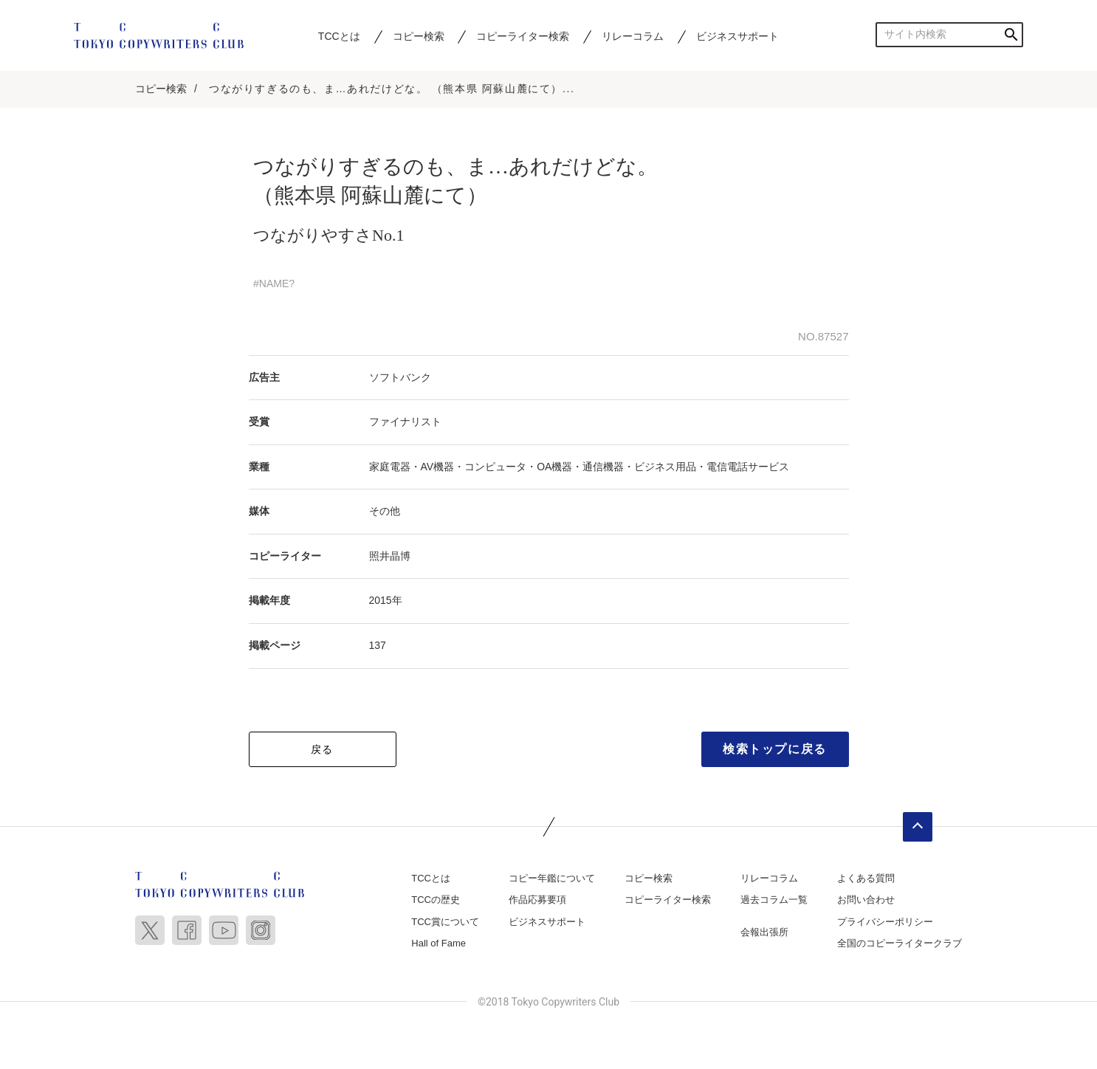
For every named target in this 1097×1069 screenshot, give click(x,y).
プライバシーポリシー (885, 921)
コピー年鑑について (552, 878)
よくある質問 (866, 878)
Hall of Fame (438, 943)
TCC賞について (445, 921)
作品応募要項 (537, 899)
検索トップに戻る (775, 749)
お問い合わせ (866, 899)
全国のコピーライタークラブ (899, 943)
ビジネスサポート (737, 36)
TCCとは (339, 36)
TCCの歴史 (435, 899)
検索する (1011, 34)
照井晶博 (389, 556)
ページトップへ (917, 827)
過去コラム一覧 (774, 899)
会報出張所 (764, 932)
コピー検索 (418, 36)
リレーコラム (633, 36)
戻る (322, 749)
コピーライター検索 (522, 36)
